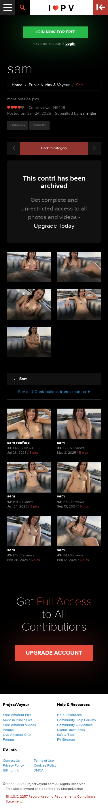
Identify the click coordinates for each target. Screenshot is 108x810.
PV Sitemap (66, 740)
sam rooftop (18, 443)
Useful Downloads (71, 730)
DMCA (38, 770)
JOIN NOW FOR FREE (55, 32)
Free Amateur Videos (19, 725)
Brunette (39, 125)
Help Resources (69, 715)
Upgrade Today (54, 225)
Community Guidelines (75, 725)
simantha (88, 113)
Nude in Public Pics (18, 720)
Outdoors (17, 125)
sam (61, 443)
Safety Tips (65, 735)
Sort (20, 378)
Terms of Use (44, 761)
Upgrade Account (54, 653)
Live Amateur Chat (17, 735)
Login (70, 43)
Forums (9, 740)
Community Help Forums (76, 720)
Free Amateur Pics (17, 715)
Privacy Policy (13, 765)
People (8, 730)
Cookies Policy (45, 765)
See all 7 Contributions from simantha (54, 391)
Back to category (54, 148)
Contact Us (11, 761)
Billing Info (11, 770)
